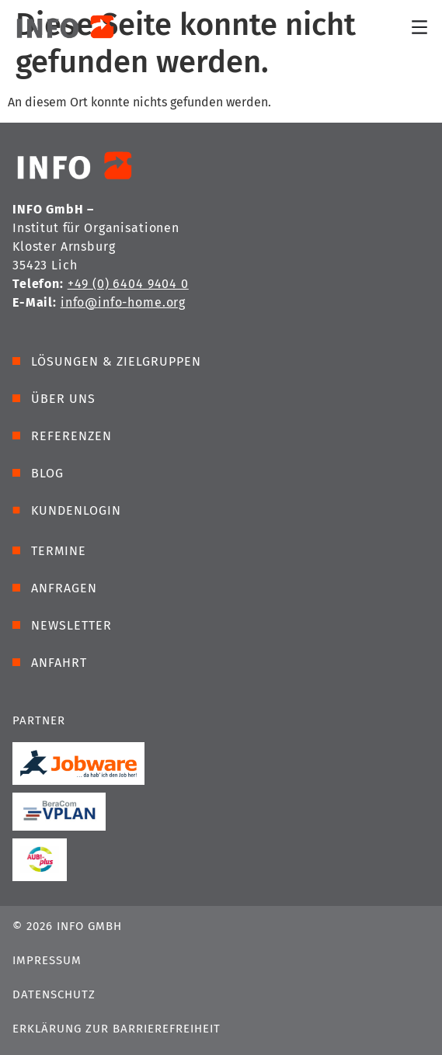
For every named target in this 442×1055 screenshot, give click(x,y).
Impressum (47, 960)
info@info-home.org (123, 302)
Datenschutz (54, 994)
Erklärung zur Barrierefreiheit (116, 1029)
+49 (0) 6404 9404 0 (128, 283)
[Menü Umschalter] (419, 27)
